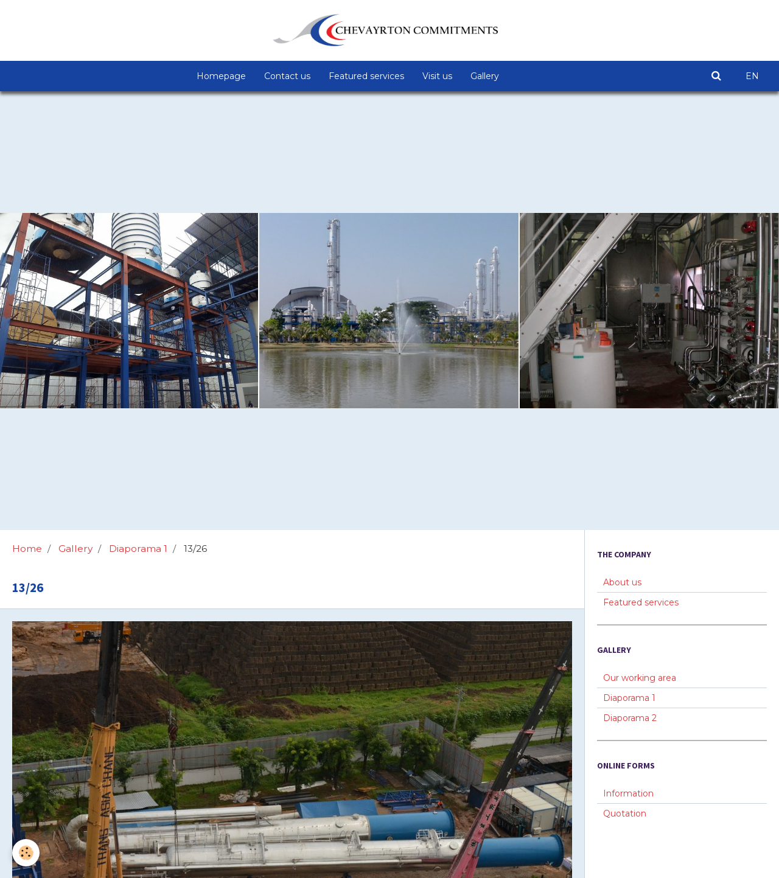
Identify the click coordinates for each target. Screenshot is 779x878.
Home (27, 548)
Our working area (639, 677)
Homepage (221, 76)
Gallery (484, 76)
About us (622, 582)
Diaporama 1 (138, 548)
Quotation (624, 813)
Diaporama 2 (630, 718)
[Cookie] (26, 852)
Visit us (437, 76)
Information (628, 793)
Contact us (287, 76)
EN (752, 76)
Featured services (366, 76)
